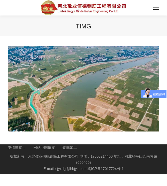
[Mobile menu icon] (156, 8)
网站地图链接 (44, 147)
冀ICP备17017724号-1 (105, 169)
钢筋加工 (70, 147)
